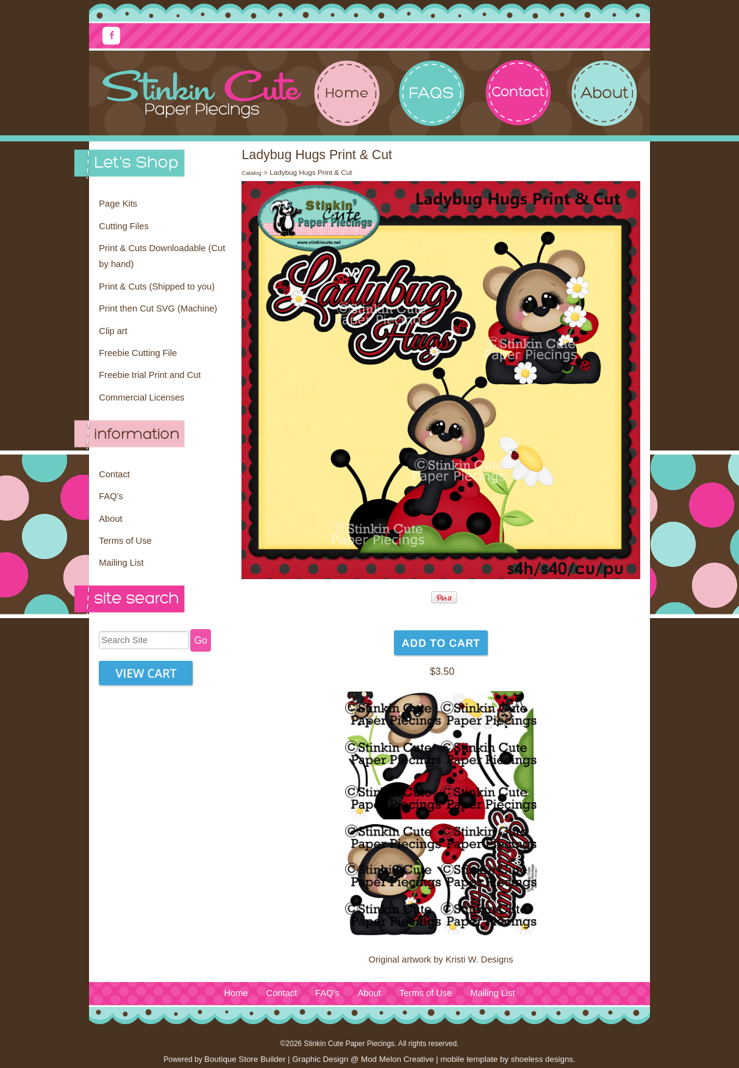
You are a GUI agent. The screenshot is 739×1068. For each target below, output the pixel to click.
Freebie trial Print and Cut (150, 375)
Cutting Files (123, 226)
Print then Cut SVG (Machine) (158, 308)
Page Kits (118, 203)
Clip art (113, 331)
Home (236, 993)
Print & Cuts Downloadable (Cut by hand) (162, 256)
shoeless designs (542, 1059)
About (110, 519)
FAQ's (111, 496)
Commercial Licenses (141, 397)
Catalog (251, 173)
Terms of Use (125, 541)
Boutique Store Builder (244, 1059)
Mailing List (121, 563)
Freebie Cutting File (138, 353)
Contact (114, 474)
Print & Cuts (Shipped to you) (157, 286)
